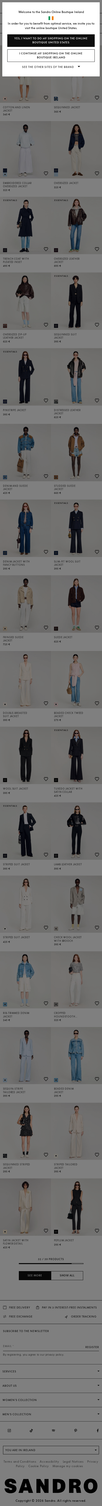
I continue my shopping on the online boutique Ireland (51, 55)
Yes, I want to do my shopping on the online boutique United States (51, 40)
